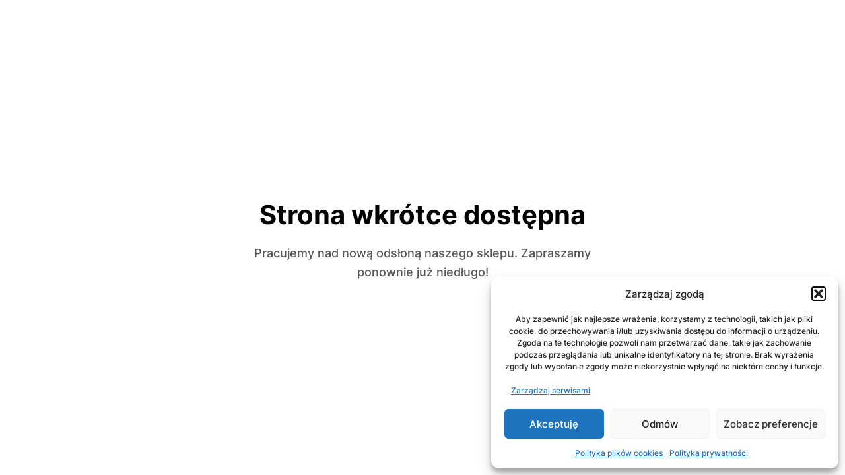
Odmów (660, 424)
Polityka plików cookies (619, 453)
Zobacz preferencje (771, 424)
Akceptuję (553, 424)
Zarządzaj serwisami (550, 390)
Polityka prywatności (708, 453)
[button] (818, 293)
